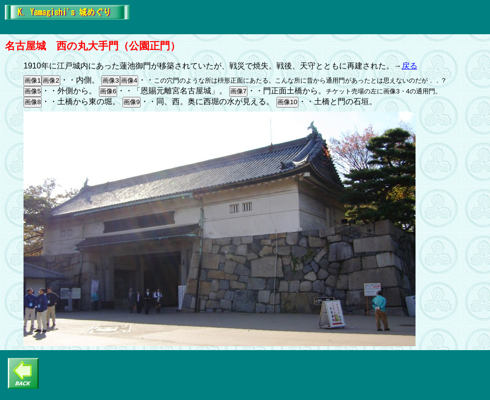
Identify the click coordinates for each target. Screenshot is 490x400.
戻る (409, 66)
